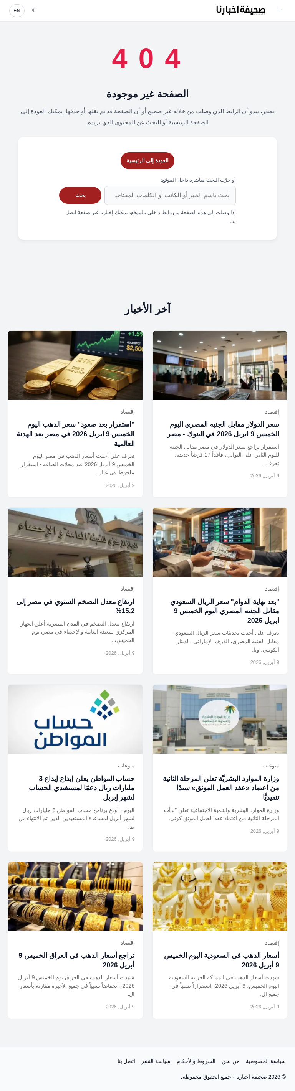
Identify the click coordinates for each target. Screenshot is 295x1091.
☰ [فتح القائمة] (279, 10)
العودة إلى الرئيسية (147, 160)
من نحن (231, 1061)
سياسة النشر (156, 1061)
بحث (80, 195)
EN (16, 10)
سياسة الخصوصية (266, 1061)
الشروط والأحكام (196, 1061)
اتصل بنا (127, 1061)
